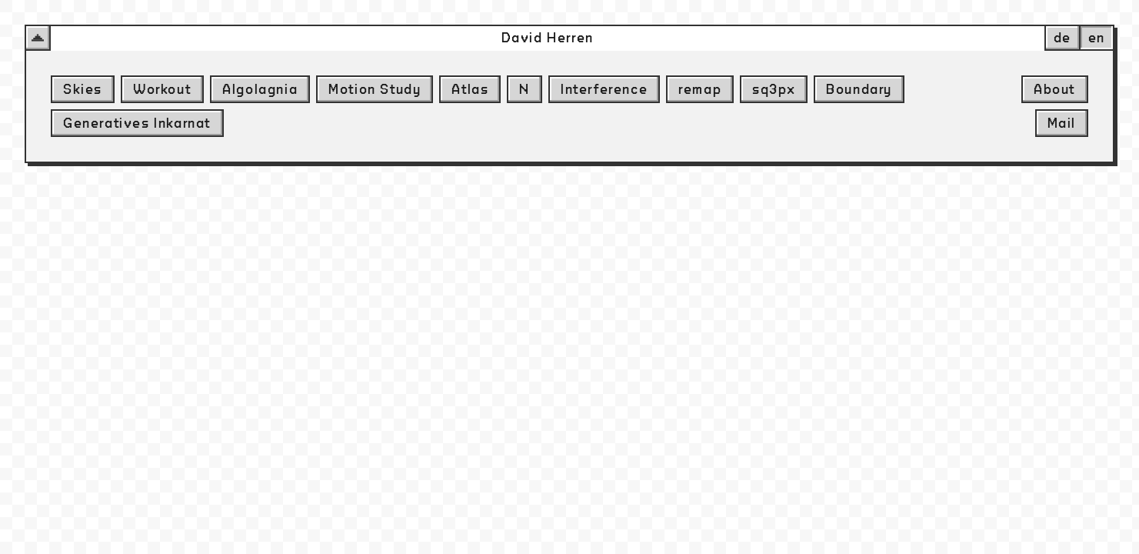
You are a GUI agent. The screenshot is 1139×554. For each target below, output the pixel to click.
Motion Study (374, 89)
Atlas (469, 89)
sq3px (773, 89)
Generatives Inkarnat (137, 123)
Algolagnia (260, 89)
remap (699, 89)
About (1055, 89)
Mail (1061, 123)
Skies (82, 89)
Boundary (859, 89)
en (1096, 37)
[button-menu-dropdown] (38, 38)
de (1062, 37)
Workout (162, 89)
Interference (604, 89)
